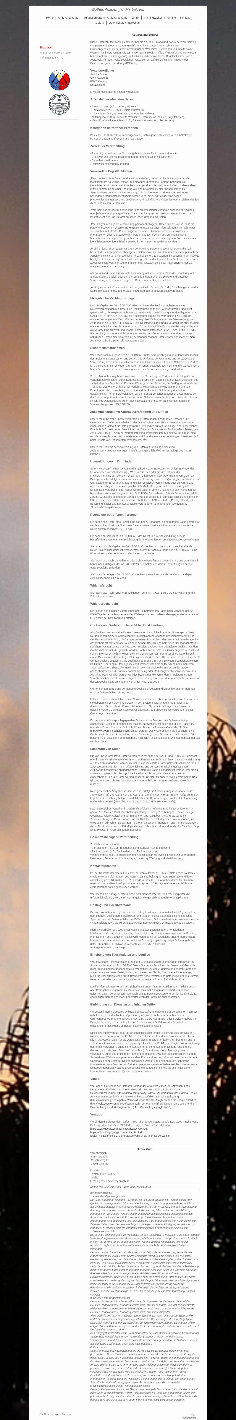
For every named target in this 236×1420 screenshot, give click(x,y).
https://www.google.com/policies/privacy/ (113, 1128)
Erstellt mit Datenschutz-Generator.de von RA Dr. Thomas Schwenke (130, 1135)
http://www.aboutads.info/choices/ (148, 727)
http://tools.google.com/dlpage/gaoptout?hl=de (118, 1103)
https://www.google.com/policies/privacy (114, 1100)
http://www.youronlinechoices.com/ (110, 730)
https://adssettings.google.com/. (152, 1107)
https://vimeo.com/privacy (131, 1093)
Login (193, 1414)
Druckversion (50, 1414)
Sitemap (66, 1414)
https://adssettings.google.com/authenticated (116, 1132)
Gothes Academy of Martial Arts (118, 9)
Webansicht (189, 1417)
